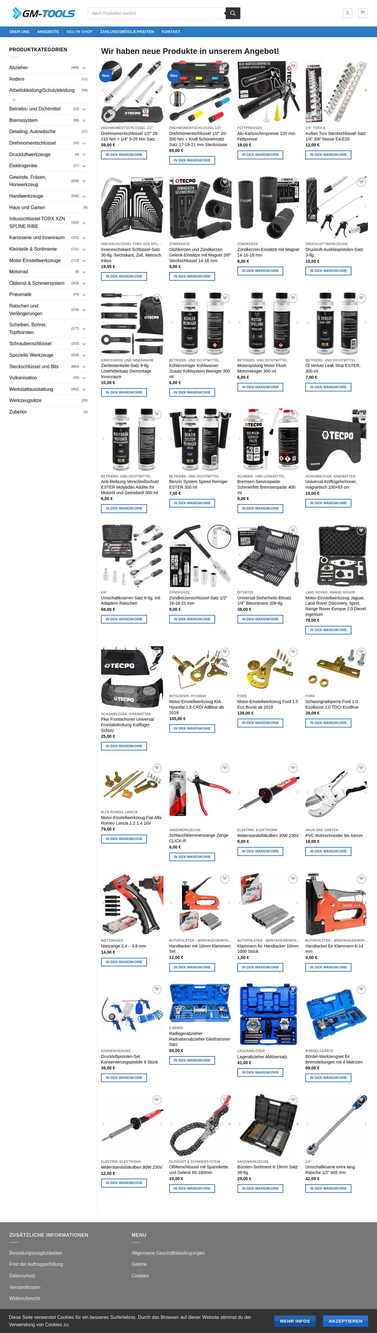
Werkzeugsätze (25, 400)
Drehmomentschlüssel (32, 142)
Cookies (140, 1275)
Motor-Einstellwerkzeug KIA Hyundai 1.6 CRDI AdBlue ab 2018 (196, 707)
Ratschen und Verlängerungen (26, 309)
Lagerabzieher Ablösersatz (262, 1056)
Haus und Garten (27, 207)
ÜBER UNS (19, 31)
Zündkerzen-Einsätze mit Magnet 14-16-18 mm (268, 252)
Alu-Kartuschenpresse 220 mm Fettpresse (266, 136)
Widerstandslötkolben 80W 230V (131, 1167)
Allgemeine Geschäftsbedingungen (168, 1253)
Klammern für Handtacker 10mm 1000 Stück (268, 949)
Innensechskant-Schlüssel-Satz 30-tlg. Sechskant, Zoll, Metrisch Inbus (131, 255)
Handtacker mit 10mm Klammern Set (200, 949)
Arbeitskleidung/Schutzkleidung (42, 90)
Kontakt (171, 31)
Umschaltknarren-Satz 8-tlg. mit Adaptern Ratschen (130, 601)
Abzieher (18, 67)
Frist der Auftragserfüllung (36, 1264)
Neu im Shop (79, 31)
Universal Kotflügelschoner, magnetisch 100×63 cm (330, 484)
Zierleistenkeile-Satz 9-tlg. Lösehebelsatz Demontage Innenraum (126, 371)
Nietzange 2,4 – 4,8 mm (123, 946)
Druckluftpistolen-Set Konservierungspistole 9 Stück (129, 1059)
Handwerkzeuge (26, 196)
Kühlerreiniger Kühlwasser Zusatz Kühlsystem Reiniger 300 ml (199, 371)
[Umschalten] (84, 67)
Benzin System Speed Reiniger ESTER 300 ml (198, 484)
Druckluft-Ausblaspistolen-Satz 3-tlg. (334, 252)
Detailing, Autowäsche (32, 131)
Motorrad (18, 271)
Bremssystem (23, 120)
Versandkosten (25, 1287)
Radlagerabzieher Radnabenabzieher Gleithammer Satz (199, 1039)
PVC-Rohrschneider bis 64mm (333, 835)
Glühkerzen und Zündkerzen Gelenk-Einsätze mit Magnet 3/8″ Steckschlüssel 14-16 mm (200, 255)
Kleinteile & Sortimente (33, 249)
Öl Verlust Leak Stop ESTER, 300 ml (332, 368)
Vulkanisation (23, 377)
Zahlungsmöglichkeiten (127, 31)
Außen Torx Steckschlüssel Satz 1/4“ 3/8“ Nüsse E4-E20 (335, 136)
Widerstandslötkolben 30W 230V (268, 835)
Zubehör (18, 411)
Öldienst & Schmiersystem (37, 283)
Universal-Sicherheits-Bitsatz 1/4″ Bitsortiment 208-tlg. (264, 601)
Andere (17, 79)
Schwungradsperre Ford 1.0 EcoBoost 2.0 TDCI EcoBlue (331, 704)
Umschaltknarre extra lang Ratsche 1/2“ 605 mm (330, 1170)
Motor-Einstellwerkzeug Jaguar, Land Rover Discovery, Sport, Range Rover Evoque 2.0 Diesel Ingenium (335, 606)
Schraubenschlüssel (30, 343)
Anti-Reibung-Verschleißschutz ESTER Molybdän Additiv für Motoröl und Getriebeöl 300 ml (130, 487)
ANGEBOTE (48, 31)
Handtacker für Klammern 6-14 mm (334, 949)
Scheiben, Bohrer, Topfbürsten (28, 328)
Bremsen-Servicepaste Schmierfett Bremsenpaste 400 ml (266, 487)
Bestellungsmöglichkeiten (36, 1253)
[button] (347, 13)
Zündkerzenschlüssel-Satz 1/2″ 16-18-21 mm (198, 601)
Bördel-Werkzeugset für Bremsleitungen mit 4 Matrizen (333, 1059)
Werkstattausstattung (31, 389)
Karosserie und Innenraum (37, 237)
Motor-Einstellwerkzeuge (35, 260)
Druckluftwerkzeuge (30, 154)
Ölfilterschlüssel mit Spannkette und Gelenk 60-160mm (198, 1170)
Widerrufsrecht (24, 1298)
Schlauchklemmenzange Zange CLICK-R (199, 838)
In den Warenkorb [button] (124, 154)
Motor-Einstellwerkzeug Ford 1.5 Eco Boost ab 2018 (267, 704)
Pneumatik (20, 294)
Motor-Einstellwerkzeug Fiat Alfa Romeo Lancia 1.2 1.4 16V (131, 820)
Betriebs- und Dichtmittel (35, 108)
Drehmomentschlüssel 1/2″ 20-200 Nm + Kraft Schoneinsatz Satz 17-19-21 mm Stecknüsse (198, 139)
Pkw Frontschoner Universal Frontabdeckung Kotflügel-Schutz (127, 724)
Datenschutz (22, 1275)
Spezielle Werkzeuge (31, 355)
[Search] (233, 13)
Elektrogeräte (23, 165)
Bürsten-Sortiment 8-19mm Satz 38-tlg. (267, 1170)
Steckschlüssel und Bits (34, 366)
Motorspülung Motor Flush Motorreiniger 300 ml (261, 368)
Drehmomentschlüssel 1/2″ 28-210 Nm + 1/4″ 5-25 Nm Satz (130, 136)
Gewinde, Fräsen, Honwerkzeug (27, 181)
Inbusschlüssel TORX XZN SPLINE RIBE (37, 222)
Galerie (139, 1264)
